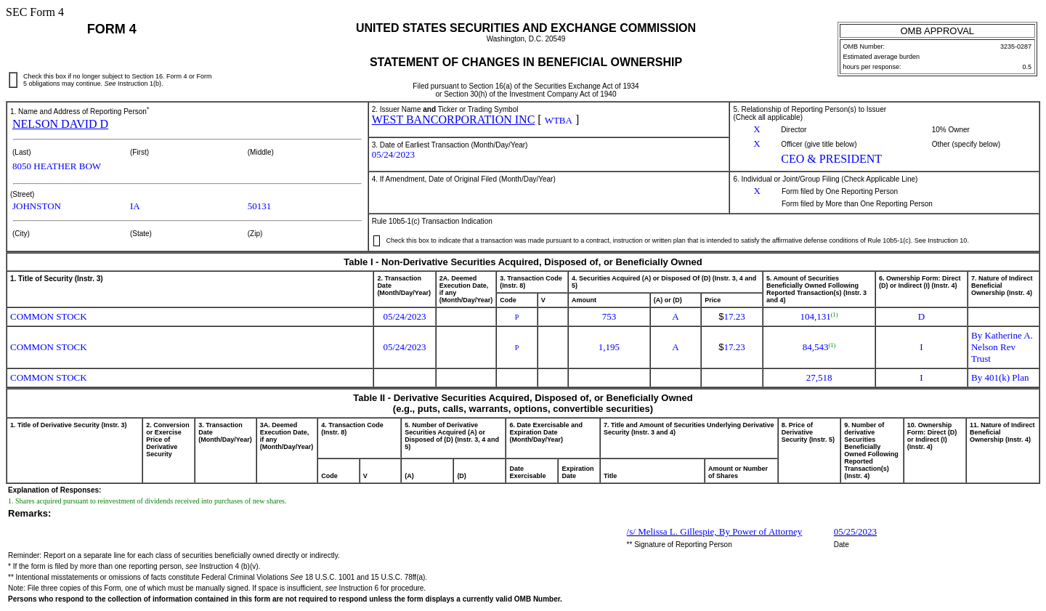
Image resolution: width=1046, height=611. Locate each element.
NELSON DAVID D (60, 124)
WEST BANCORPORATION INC (453, 119)
